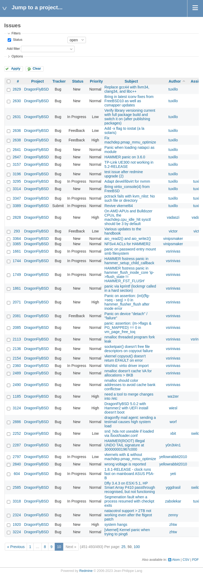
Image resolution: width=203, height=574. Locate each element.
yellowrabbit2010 (173, 457)
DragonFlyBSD (36, 89)
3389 (17, 206)
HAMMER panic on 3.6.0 (124, 157)
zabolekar (173, 501)
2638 (17, 140)
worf (173, 422)
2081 (17, 316)
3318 (17, 501)
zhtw (173, 524)
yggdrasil (173, 487)
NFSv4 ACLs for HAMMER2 (127, 244)
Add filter (13, 49)
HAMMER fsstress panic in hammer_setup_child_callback (129, 261)
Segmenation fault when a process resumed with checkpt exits (129, 501)
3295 (17, 181)
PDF (195, 560)
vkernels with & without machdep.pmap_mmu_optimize (130, 456)
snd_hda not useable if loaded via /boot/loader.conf (129, 433)
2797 (17, 457)
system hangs (115, 524)
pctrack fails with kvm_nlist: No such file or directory (129, 198)
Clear (37, 68)
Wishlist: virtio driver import (126, 366)
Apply (15, 68)
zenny (173, 515)
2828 (17, 217)
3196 (17, 174)
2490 (17, 385)
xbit (173, 433)
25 (123, 547)
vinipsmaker (173, 238)
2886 (17, 422)
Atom (176, 560)
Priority (96, 81)
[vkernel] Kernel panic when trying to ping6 (127, 532)
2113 (17, 339)
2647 (17, 157)
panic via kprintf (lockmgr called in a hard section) (130, 288)
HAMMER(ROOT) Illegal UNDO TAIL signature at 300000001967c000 (124, 445)
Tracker (59, 81)
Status (17, 40)
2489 (17, 373)
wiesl (173, 408)
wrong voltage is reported (125, 464)
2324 (17, 515)
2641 (17, 149)
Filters (15, 33)
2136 (17, 349)
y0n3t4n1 (173, 445)
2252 (17, 433)
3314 (17, 189)
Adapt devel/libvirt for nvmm (127, 181)
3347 (17, 198)
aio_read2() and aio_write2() (127, 238)
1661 (17, 251)
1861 (17, 288)
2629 (17, 89)
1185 (17, 396)
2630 (17, 101)
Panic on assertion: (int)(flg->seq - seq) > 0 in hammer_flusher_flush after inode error (127, 302)
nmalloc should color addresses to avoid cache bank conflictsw (129, 384)
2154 (17, 358)
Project (37, 81)
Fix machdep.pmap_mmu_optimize (130, 140)
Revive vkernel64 (118, 206)
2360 (17, 366)
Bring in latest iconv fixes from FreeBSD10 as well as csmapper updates (129, 101)
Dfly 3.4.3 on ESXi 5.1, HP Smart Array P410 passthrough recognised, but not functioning (129, 487)
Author (175, 81)
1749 (17, 274)
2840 (17, 464)
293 (17, 231)
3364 (17, 238)
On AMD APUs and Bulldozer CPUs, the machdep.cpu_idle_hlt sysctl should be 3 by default (128, 217)
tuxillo (173, 89)
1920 (17, 524)
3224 (17, 532)
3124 (17, 408)
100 (137, 547)
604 (17, 474)
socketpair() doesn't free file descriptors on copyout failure (128, 348)
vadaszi (173, 217)
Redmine (86, 571)
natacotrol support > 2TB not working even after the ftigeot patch (128, 515)
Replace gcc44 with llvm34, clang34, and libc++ (126, 89)
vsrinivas (173, 251)
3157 (17, 164)
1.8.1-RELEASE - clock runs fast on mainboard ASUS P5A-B (129, 473)
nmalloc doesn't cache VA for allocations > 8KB (128, 373)
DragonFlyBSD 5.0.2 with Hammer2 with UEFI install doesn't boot (126, 408)
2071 (17, 302)
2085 (17, 327)
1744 (17, 261)
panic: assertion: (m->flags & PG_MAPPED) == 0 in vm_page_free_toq (127, 327)
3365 (17, 244)
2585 (17, 487)
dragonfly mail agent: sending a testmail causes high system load (130, 421)
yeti (173, 474)
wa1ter (173, 396)
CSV (186, 560)
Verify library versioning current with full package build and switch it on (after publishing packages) (129, 116)
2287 (17, 445)
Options (17, 56)
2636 (17, 130)
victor (173, 231)
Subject (131, 81)
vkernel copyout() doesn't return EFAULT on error (125, 358)
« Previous (16, 547)
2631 (17, 117)
